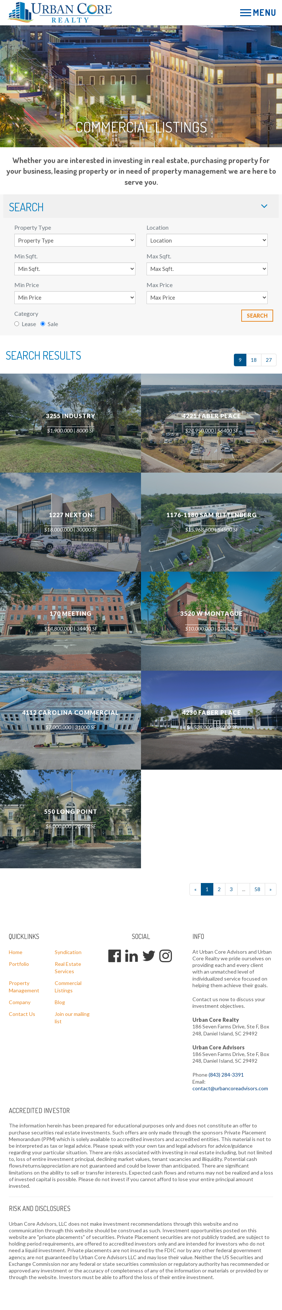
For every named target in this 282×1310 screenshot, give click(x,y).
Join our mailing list (72, 1017)
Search (257, 316)
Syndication (68, 952)
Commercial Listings (68, 986)
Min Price (26, 284)
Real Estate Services (68, 967)
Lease (25, 323)
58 (257, 889)
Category (26, 313)
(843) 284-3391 (226, 1074)
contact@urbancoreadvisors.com (230, 1088)
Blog (60, 1002)
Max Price (160, 284)
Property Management (24, 986)
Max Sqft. (159, 256)
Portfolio (19, 964)
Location (158, 227)
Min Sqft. (25, 256)
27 (269, 360)
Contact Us (22, 1014)
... (243, 889)
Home (15, 952)
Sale (49, 323)
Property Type (32, 227)
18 (254, 360)
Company (19, 1002)
